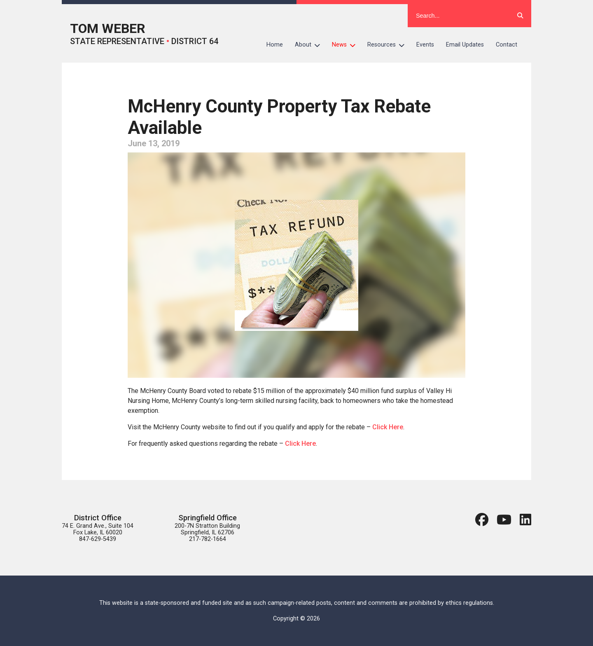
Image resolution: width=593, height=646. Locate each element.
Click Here (387, 427)
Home (274, 44)
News (347, 44)
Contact (506, 44)
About (310, 44)
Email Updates (465, 44)
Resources (389, 44)
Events (425, 44)
